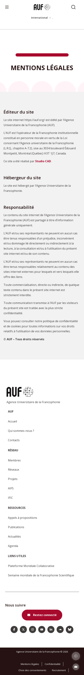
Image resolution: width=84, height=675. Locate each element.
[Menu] (7, 7)
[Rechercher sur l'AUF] (73, 7)
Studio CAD (43, 161)
